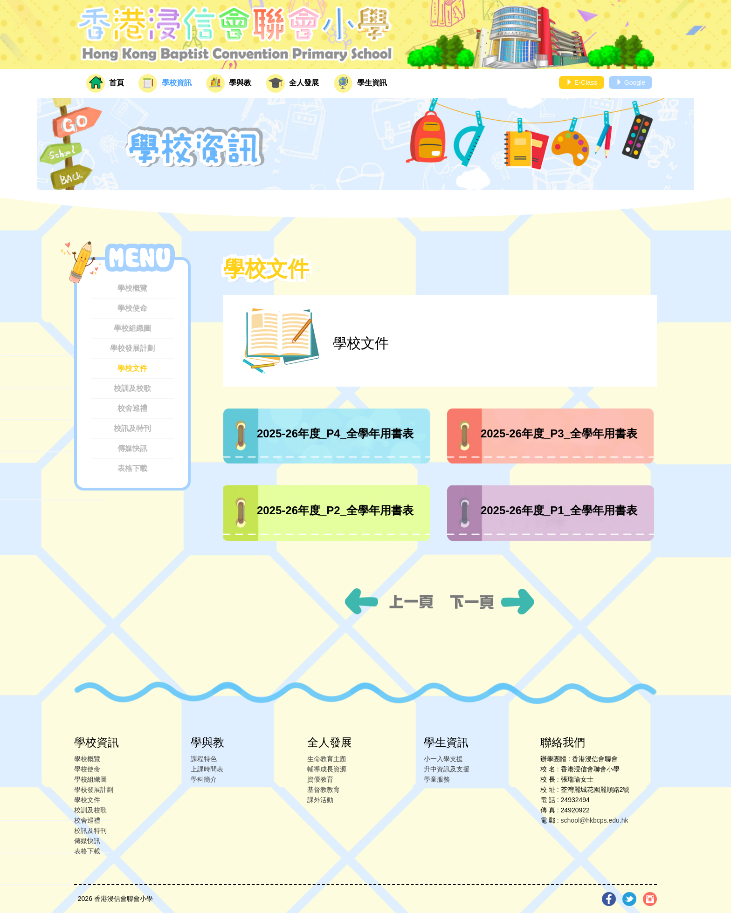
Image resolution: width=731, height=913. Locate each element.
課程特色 (204, 759)
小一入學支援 (443, 759)
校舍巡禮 (132, 408)
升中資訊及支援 (446, 769)
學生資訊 (360, 83)
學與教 (228, 83)
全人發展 (292, 83)
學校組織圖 (132, 328)
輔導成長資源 (326, 769)
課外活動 (320, 800)
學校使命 (132, 308)
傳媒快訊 (132, 448)
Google (630, 82)
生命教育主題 (326, 759)
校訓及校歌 (132, 388)
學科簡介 (204, 779)
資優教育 (320, 779)
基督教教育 (323, 789)
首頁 (105, 83)
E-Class (581, 82)
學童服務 (437, 779)
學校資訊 (164, 83)
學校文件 (132, 368)
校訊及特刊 (132, 428)
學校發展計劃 (132, 348)
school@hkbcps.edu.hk (594, 820)
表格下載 (132, 468)
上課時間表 (207, 769)
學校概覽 (132, 288)
